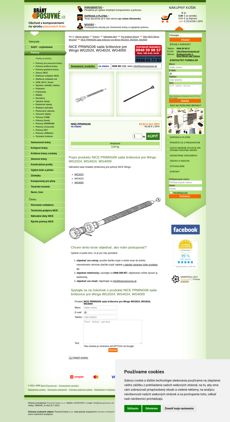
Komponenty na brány (69, 390)
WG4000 (79, 182)
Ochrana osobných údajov (81, 394)
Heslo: (172, 185)
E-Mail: (172, 70)
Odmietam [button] (151, 408)
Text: (171, 83)
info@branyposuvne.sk (145, 66)
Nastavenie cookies (37, 394)
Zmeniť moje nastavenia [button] (179, 408)
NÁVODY (89, 24)
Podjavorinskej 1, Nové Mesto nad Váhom (188, 55)
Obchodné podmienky (57, 394)
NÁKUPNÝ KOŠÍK (182, 8)
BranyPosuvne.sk (49, 390)
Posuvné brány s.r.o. (56, 407)
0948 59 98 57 (183, 48)
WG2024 (79, 174)
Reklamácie (99, 394)
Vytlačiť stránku (80, 362)
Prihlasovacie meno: (179, 179)
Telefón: (173, 76)
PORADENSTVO (93, 7)
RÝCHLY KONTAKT (180, 44)
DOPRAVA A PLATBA (96, 16)
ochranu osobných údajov (109, 416)
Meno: (172, 64)
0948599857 (79, 407)
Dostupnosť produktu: (83, 66)
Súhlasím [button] (133, 408)
